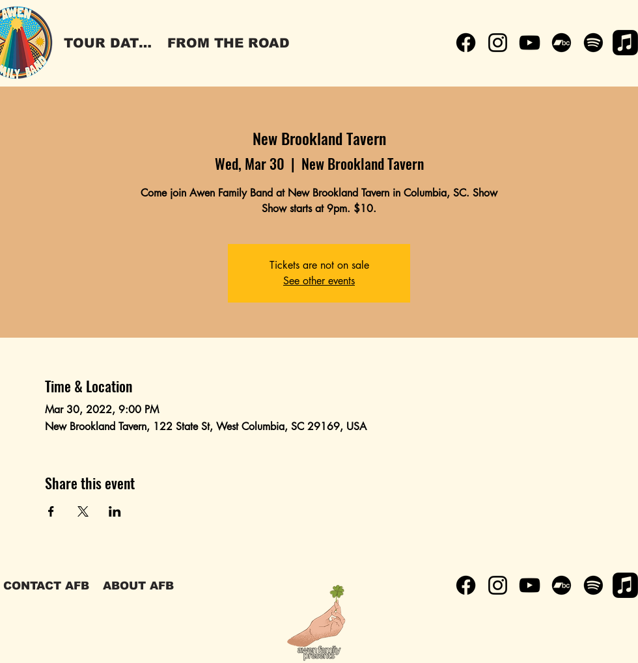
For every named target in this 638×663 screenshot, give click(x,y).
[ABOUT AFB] (138, 586)
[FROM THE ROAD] (228, 43)
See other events (319, 281)
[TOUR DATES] (110, 43)
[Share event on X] (83, 511)
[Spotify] (593, 42)
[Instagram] (497, 42)
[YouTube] (529, 42)
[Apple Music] (625, 42)
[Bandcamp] (561, 42)
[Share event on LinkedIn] (115, 511)
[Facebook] (465, 42)
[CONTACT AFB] (46, 586)
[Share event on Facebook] (51, 511)
